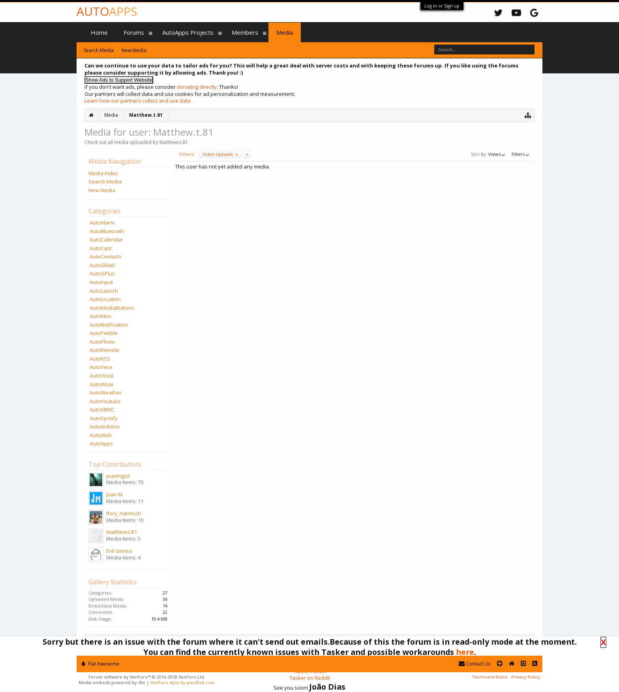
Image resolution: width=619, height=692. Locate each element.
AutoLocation (105, 299)
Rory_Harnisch (123, 513)
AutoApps (101, 443)
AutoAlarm (102, 222)
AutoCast (100, 248)
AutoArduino (105, 426)
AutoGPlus (102, 273)
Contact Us (474, 663)
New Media (101, 190)
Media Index (103, 173)
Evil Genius (119, 550)
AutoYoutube (105, 401)
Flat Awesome (100, 663)
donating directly (197, 86)
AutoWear (102, 384)
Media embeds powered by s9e (112, 682)
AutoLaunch (104, 290)
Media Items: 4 (123, 557)
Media (284, 32)
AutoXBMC (102, 409)
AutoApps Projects (188, 32)
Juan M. (115, 494)
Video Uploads (220, 154)
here (465, 652)
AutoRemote (104, 349)
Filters (521, 154)
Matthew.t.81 (121, 531)
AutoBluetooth (107, 231)
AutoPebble (104, 333)
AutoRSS (100, 358)
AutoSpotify (104, 418)
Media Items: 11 (124, 501)
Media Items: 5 (123, 538)
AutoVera (101, 366)
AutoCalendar (106, 239)
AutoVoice (102, 375)
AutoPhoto (102, 341)
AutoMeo (100, 316)
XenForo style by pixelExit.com (182, 682)
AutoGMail (102, 265)
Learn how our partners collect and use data (137, 100)
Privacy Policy (525, 677)
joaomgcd (118, 475)
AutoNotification (109, 324)
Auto (107, 11)
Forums (134, 32)
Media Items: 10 (124, 520)
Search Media (105, 181)
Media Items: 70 (124, 482)
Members (245, 32)
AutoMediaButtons (112, 307)
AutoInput (101, 282)
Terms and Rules (489, 677)
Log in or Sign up (442, 6)
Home (99, 32)
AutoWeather (106, 392)
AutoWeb (101, 435)
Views (497, 154)
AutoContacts (106, 256)
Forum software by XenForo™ (146, 677)
